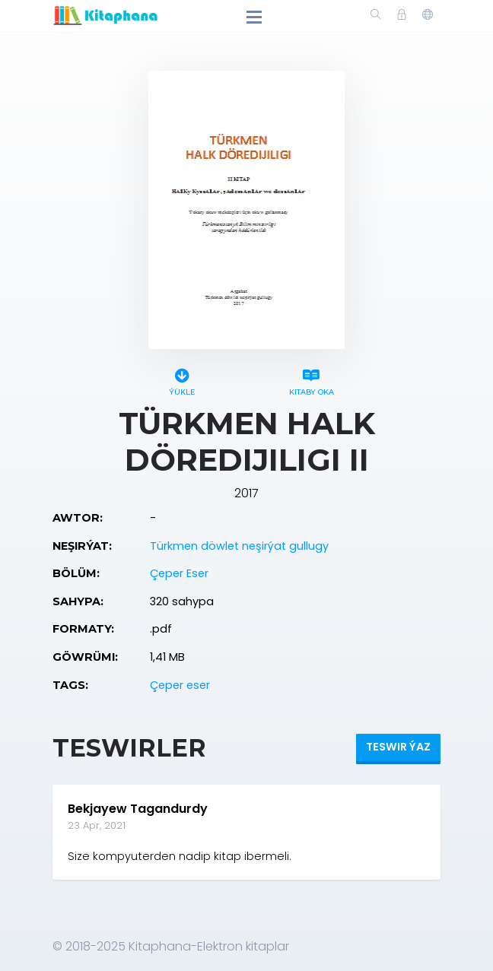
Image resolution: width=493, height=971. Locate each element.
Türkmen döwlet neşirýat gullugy (239, 546)
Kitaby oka (311, 379)
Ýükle (182, 379)
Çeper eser (180, 685)
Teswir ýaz (398, 746)
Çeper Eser (179, 573)
